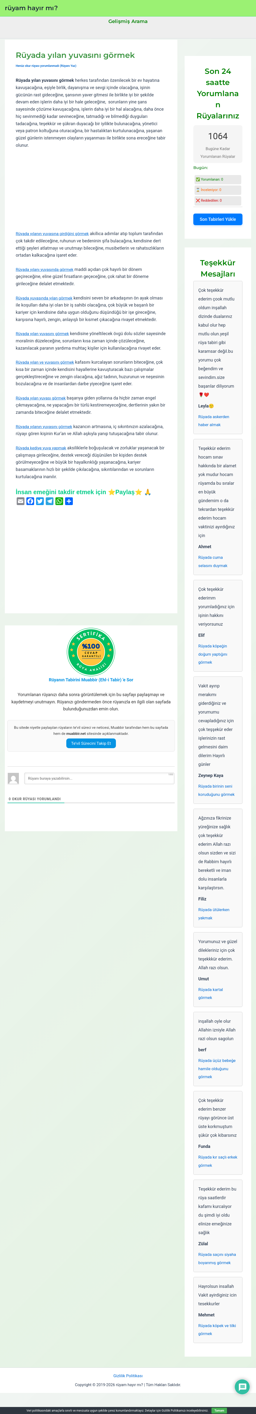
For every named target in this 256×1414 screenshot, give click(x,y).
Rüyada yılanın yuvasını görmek (46, 426)
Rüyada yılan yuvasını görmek (44, 333)
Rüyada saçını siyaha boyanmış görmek (214, 1273)
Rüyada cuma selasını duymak (214, 563)
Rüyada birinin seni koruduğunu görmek (217, 795)
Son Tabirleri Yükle (218, 219)
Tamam (219, 1410)
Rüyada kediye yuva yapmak (43, 454)
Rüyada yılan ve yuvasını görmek (47, 362)
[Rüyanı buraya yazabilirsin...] (99, 785)
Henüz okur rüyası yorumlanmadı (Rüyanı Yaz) (48, 66)
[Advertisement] (91, 189)
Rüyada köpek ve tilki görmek (214, 1350)
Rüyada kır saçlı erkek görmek (213, 1170)
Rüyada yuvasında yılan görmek (46, 297)
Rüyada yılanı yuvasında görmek (46, 269)
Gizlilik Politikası (128, 1396)
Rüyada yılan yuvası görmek (42, 397)
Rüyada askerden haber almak (215, 421)
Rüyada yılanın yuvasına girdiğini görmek (55, 233)
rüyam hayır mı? (31, 8)
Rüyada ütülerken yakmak (215, 919)
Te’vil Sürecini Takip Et (91, 750)
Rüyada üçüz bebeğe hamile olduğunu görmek (215, 1076)
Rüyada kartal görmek (211, 1000)
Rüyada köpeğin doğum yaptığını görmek (213, 657)
